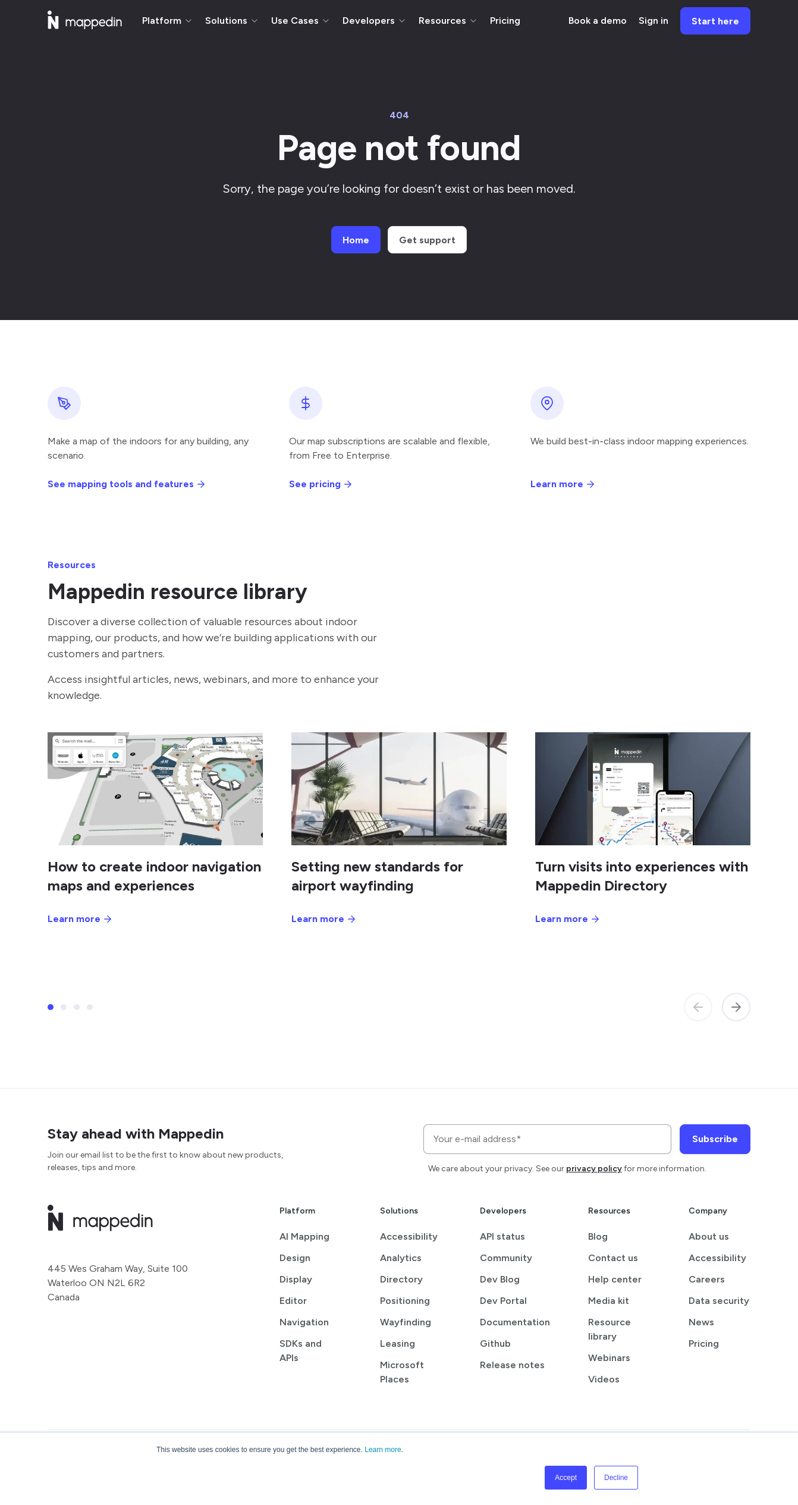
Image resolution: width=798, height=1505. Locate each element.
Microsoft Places (402, 1372)
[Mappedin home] (85, 25)
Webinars (609, 1357)
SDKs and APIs (300, 1350)
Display (295, 1279)
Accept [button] (566, 1477)
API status (502, 1236)
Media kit (608, 1300)
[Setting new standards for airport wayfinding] (399, 788)
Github (495, 1343)
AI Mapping (304, 1236)
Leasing (397, 1343)
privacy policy (594, 1169)
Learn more (383, 1450)
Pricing (704, 1343)
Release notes (512, 1365)
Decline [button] (616, 1477)
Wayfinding (405, 1322)
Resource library (609, 1329)
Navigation (304, 1322)
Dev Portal (503, 1300)
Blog (598, 1236)
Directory (401, 1279)
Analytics (401, 1257)
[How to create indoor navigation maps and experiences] (155, 788)
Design (294, 1257)
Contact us (613, 1257)
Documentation (515, 1322)
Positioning (405, 1300)
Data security (719, 1300)
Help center (615, 1279)
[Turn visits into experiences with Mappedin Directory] (642, 788)
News (701, 1322)
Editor (293, 1300)
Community (506, 1257)
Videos (604, 1379)
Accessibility (409, 1236)
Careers (707, 1279)
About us (709, 1236)
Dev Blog (500, 1279)
